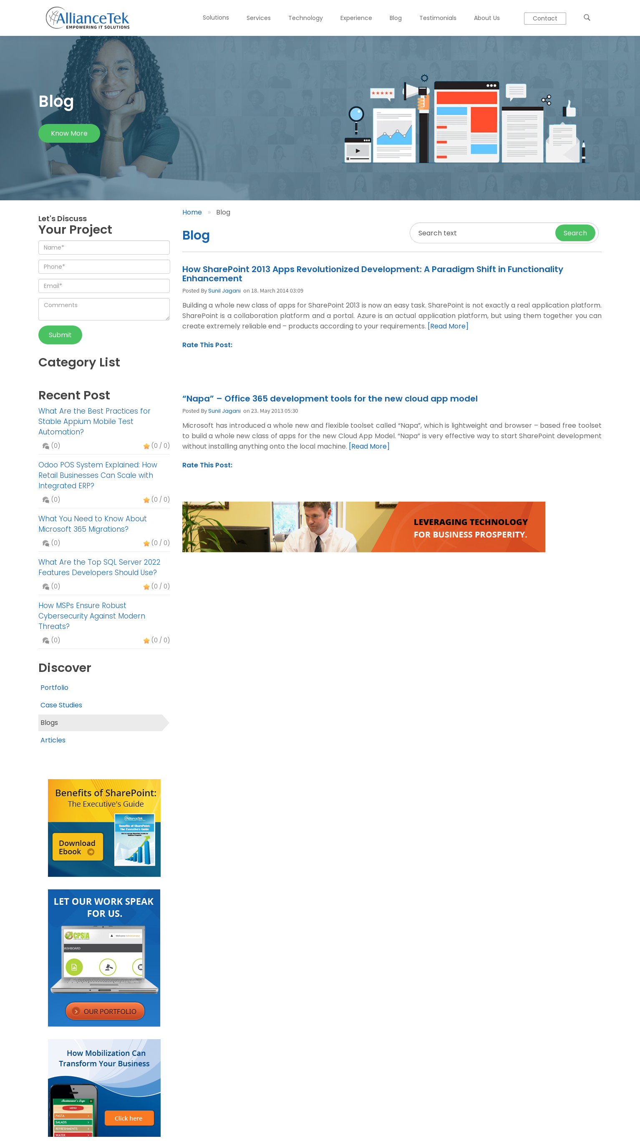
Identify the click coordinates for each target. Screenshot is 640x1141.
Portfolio (54, 687)
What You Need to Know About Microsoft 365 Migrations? (92, 524)
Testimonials (437, 18)
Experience (356, 18)
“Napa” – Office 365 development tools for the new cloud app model (330, 398)
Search (575, 233)
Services (259, 18)
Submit (60, 335)
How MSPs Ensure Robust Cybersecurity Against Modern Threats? (91, 616)
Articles (53, 740)
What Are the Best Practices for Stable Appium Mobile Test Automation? (94, 421)
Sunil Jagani (224, 291)
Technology (305, 18)
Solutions (216, 17)
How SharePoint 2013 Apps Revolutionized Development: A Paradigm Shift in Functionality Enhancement (372, 273)
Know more (69, 133)
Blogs (49, 722)
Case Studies (61, 705)
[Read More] (448, 326)
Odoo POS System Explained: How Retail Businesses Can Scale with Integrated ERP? (97, 475)
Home (192, 212)
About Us (487, 18)
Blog (396, 18)
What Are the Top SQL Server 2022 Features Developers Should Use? (99, 567)
